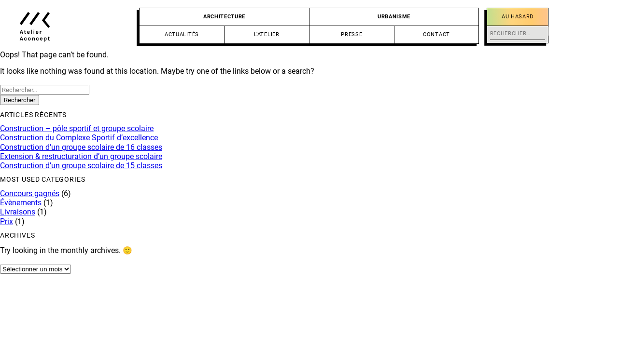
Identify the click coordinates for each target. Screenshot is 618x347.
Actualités (182, 34)
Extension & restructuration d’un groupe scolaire (81, 156)
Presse (351, 34)
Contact (436, 34)
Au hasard (518, 16)
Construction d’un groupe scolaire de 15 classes (81, 165)
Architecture (224, 16)
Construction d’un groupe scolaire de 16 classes (81, 147)
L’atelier (266, 34)
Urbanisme (394, 16)
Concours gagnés (29, 193)
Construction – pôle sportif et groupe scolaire (77, 128)
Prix (6, 221)
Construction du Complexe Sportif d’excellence (79, 137)
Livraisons (17, 211)
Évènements (21, 202)
